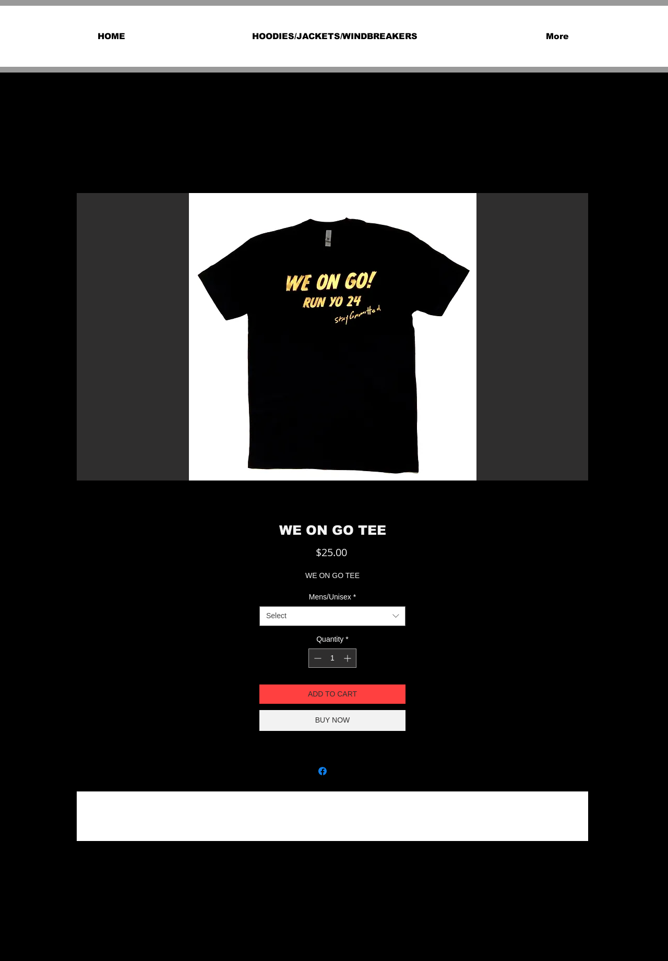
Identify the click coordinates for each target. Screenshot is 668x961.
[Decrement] (316, 658)
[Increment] (348, 658)
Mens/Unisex (332, 597)
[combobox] (332, 616)
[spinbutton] (332, 658)
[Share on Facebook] (322, 771)
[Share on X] (342, 771)
